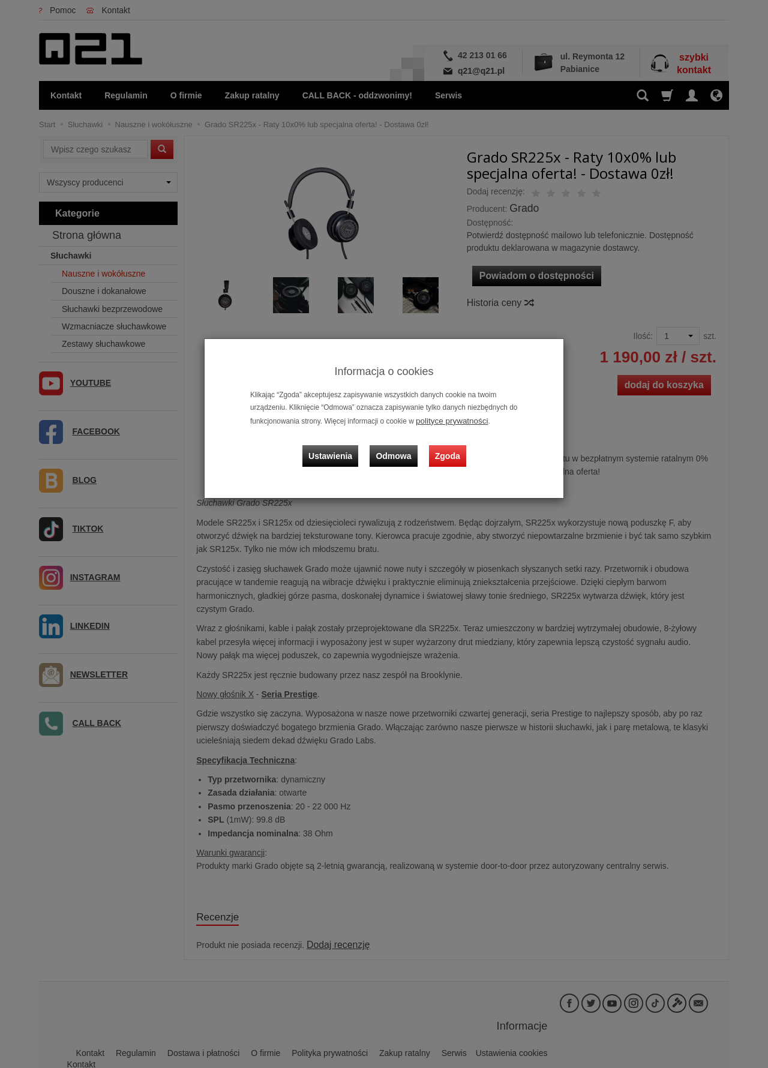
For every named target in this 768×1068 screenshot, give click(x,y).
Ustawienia (339, 446)
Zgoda (444, 446)
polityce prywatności (447, 420)
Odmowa (396, 446)
